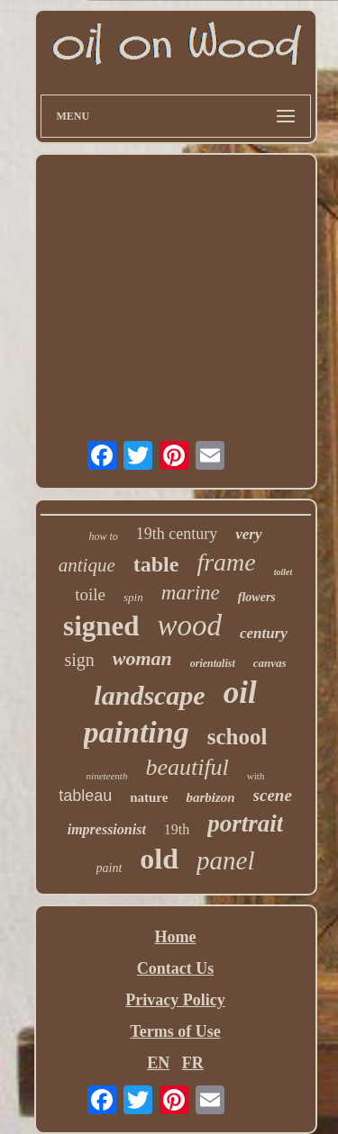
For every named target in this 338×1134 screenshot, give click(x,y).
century (264, 633)
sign (79, 660)
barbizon (210, 797)
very (248, 534)
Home (175, 937)
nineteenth (107, 775)
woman (142, 658)
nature (149, 797)
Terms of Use (175, 1031)
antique (87, 565)
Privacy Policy (174, 1000)
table (156, 564)
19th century (176, 534)
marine (190, 592)
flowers (257, 597)
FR (193, 1063)
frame (225, 562)
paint (109, 868)
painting (136, 732)
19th (176, 829)
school (237, 736)
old (159, 858)
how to (102, 536)
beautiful (186, 767)
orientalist (212, 663)
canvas (270, 663)
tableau (85, 796)
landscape (149, 695)
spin (133, 597)
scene (272, 795)
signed (101, 626)
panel (225, 860)
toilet (283, 572)
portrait (245, 823)
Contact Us (176, 968)
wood (190, 625)
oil (240, 692)
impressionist (107, 829)
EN (158, 1063)
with (256, 775)
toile (90, 594)
